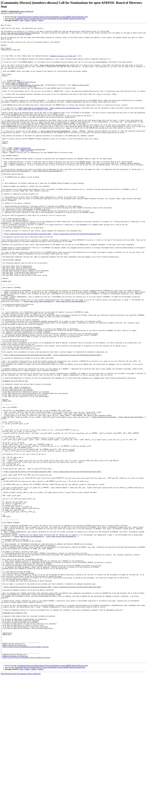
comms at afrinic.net (26, 11)
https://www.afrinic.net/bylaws (104, 495)
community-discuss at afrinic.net (63, 62)
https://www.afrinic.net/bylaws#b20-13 (55, 152)
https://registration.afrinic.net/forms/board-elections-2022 (27, 276)
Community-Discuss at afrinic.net (15, 776)
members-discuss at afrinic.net (31, 97)
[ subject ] (34, 20)
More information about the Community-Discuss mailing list (21, 795)
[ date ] (21, 20)
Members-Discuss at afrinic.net (14, 764)
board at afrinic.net (80, 97)
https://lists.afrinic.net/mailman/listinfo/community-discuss (26, 778)
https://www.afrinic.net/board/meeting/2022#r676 (20, 35)
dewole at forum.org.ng (26, 93)
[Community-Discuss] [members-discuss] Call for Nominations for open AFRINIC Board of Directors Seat (52, 17)
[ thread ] (27, 20)
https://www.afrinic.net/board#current (54, 73)
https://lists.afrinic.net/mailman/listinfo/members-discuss (25, 765)
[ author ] (41, 20)
